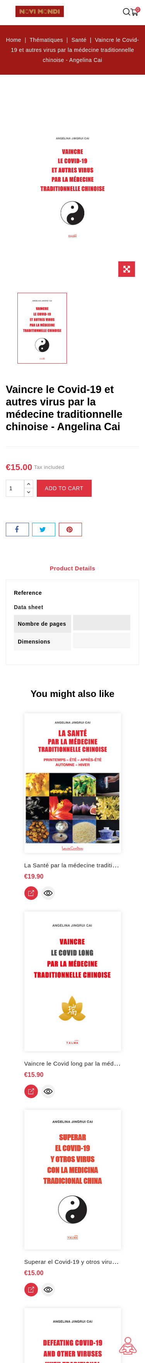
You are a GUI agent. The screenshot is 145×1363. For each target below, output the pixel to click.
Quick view (48, 893)
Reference (28, 593)
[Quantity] (15, 488)
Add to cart (64, 488)
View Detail (31, 893)
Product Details (73, 568)
